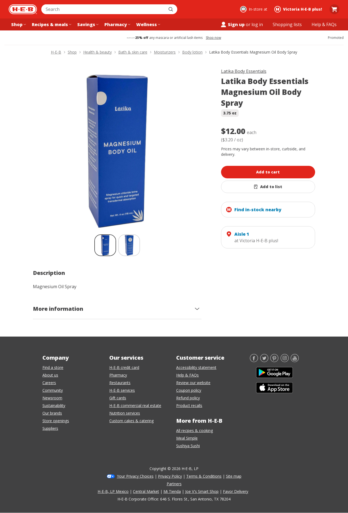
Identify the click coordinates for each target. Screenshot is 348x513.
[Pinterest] (274, 360)
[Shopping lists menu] (287, 24)
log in (257, 24)
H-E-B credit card (124, 367)
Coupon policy (188, 390)
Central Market (146, 491)
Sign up (232, 24)
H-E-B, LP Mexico (113, 491)
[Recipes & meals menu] (51, 24)
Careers (49, 382)
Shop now (213, 38)
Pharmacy (118, 375)
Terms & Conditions (204, 476)
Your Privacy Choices (135, 476)
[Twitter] (264, 360)
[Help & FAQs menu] (324, 24)
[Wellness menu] (147, 24)
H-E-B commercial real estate (135, 405)
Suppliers (50, 428)
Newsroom (52, 397)
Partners (174, 483)
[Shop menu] (18, 24)
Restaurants (119, 382)
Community (52, 390)
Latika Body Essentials (243, 71)
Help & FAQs (187, 375)
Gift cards (117, 397)
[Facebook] (254, 360)
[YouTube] (295, 360)
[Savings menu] (87, 24)
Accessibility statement (196, 367)
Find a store (52, 367)
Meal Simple (187, 438)
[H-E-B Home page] (23, 9)
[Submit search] (171, 9)
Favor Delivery (235, 491)
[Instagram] (285, 360)
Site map (233, 476)
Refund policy (188, 397)
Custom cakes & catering (131, 420)
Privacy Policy (170, 476)
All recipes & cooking (194, 430)
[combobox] (103, 9)
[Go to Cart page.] (334, 9)
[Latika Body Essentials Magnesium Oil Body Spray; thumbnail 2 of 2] (129, 245)
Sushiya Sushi (188, 445)
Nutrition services (124, 413)
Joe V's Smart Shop (202, 491)
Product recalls (189, 405)
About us (50, 375)
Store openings (55, 420)
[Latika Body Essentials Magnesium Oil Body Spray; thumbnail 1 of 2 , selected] (105, 245)
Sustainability (53, 405)
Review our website (193, 382)
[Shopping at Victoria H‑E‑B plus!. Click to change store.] (299, 9)
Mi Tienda (172, 491)
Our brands (52, 413)
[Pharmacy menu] (117, 24)
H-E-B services (122, 390)
